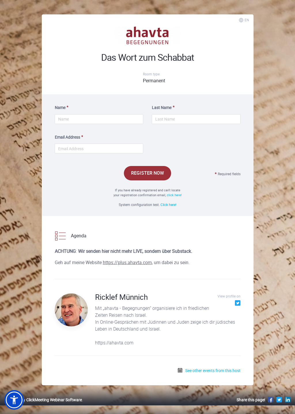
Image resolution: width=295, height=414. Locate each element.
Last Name (161, 107)
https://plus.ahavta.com (127, 262)
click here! (174, 195)
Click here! (168, 204)
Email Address (67, 137)
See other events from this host (209, 370)
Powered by (43, 399)
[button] (14, 400)
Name (60, 107)
